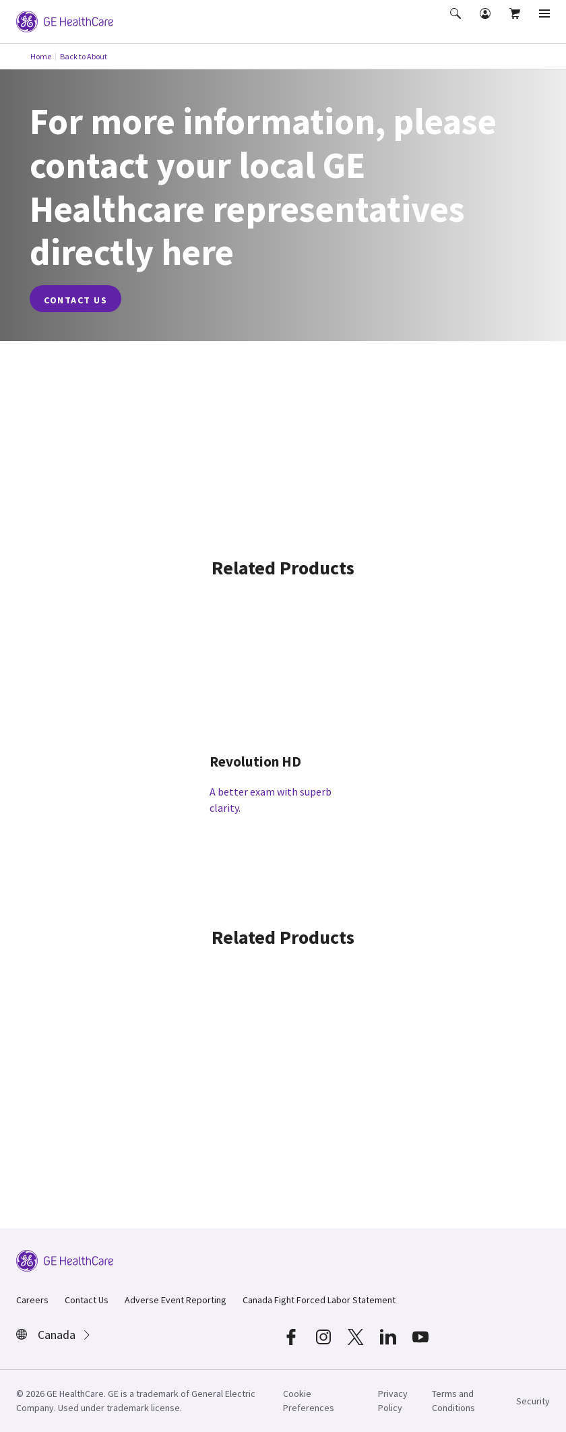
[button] (457, 23)
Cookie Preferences (308, 1401)
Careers (32, 1300)
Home (40, 56)
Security (533, 1401)
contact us (75, 300)
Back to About (83, 56)
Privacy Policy (393, 1401)
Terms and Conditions (453, 1401)
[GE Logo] (64, 20)
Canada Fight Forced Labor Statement (319, 1300)
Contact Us (86, 1300)
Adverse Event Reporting (175, 1300)
